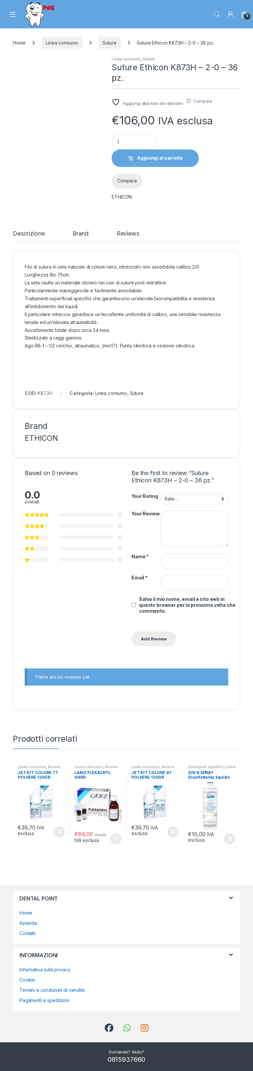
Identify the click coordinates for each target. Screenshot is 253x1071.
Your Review (145, 513)
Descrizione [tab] (28, 234)
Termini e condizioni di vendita (52, 990)
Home (19, 43)
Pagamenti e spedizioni (44, 1000)
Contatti (27, 933)
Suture (109, 43)
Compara (202, 101)
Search (216, 14)
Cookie (27, 980)
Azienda (28, 923)
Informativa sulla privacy (44, 969)
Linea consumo (62, 43)
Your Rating (144, 496)
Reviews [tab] (128, 234)
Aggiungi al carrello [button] (59, 832)
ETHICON (122, 197)
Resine (54, 766)
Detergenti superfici (205, 766)
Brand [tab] (80, 234)
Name (140, 556)
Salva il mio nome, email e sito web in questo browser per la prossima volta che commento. (187, 605)
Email (139, 577)
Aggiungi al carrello (160, 158)
